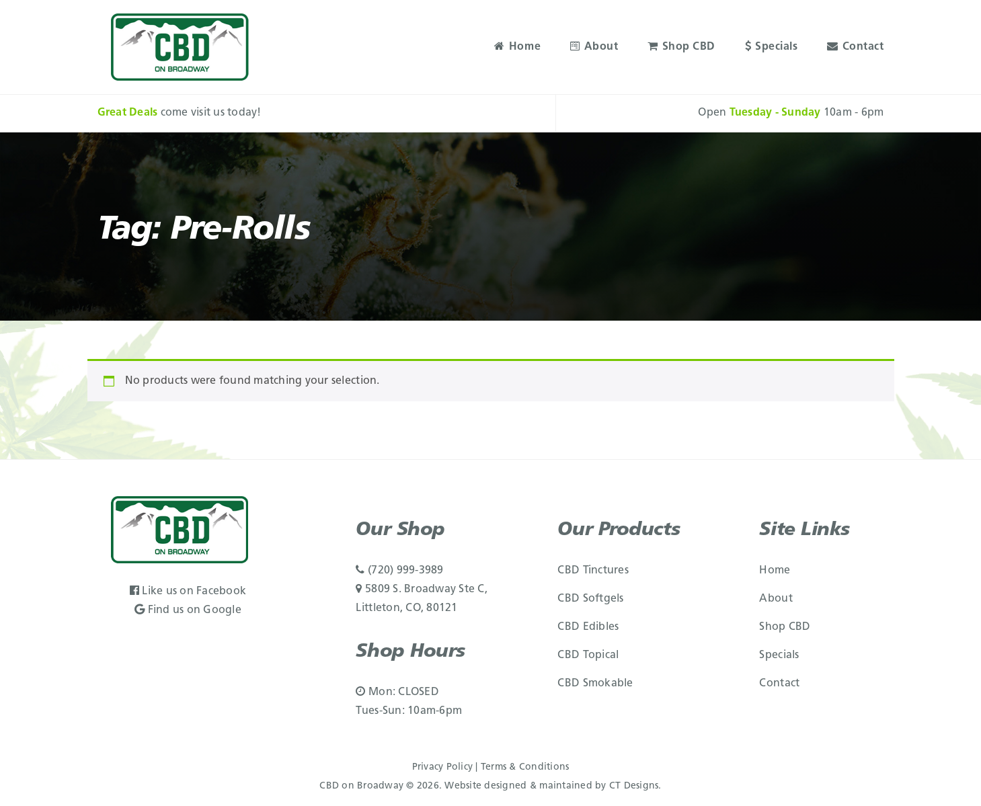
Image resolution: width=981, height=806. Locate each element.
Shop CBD (681, 47)
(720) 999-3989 (399, 570)
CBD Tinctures (592, 570)
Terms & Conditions (525, 767)
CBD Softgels (590, 599)
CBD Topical (588, 655)
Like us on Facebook (188, 591)
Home (517, 47)
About (594, 47)
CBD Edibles (588, 627)
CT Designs (634, 786)
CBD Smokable (595, 683)
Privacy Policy (442, 767)
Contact (855, 47)
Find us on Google (187, 610)
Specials (771, 47)
